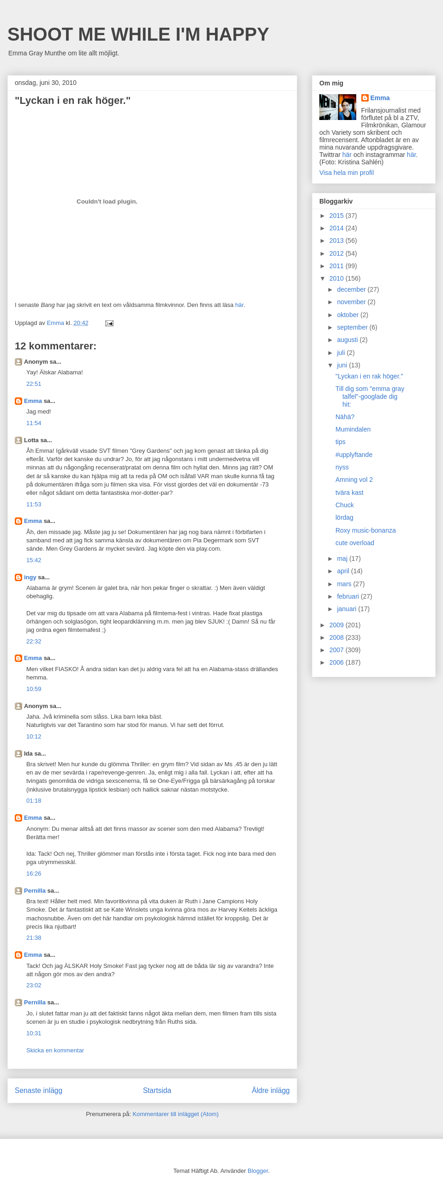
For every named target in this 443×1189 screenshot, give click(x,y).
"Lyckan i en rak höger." (369, 376)
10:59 (34, 688)
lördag (344, 517)
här (239, 304)
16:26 (34, 873)
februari (348, 596)
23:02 (34, 985)
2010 (337, 278)
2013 (337, 240)
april (344, 571)
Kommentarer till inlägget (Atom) (175, 1114)
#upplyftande (353, 454)
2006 (337, 662)
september (353, 327)
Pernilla (35, 890)
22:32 (34, 641)
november (352, 302)
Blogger (258, 1170)
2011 (337, 266)
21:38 (34, 937)
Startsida (157, 1090)
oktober (348, 314)
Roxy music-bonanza (365, 530)
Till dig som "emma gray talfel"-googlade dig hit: (369, 396)
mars (345, 584)
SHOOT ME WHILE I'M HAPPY (138, 34)
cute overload (354, 542)
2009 (337, 625)
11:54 (34, 423)
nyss (342, 467)
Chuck (344, 505)
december (352, 289)
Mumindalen (353, 429)
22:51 (34, 383)
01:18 (34, 800)
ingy (30, 577)
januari (347, 609)
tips (340, 441)
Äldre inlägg (271, 1090)
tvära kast (349, 492)
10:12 (34, 736)
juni (343, 365)
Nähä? (344, 416)
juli (342, 352)
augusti (348, 339)
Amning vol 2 (354, 479)
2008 (337, 637)
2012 (337, 253)
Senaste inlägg (38, 1090)
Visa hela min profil (346, 172)
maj (343, 558)
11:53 (34, 504)
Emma (33, 400)
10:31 (34, 1033)
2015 (337, 215)
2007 (337, 650)
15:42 (34, 560)
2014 (337, 228)
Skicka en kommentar (55, 1050)
